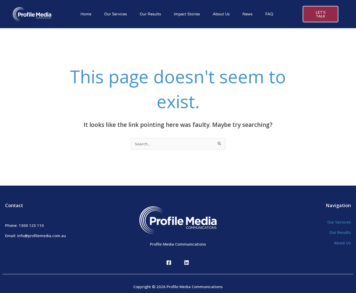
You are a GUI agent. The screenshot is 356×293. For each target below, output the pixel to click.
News (247, 14)
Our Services (115, 14)
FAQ (269, 14)
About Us (221, 14)
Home (85, 14)
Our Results (150, 14)
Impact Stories (187, 14)
